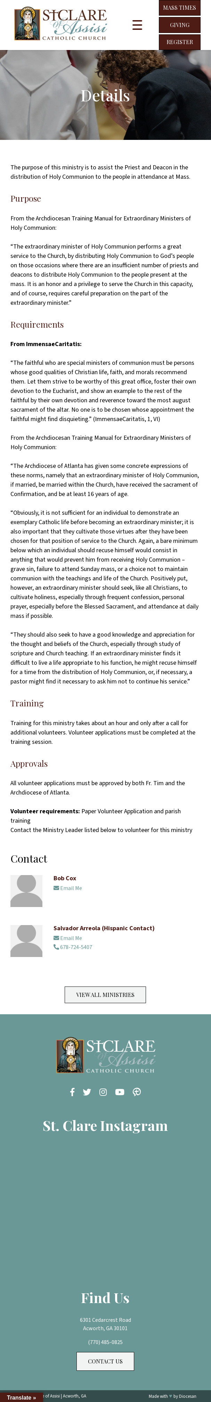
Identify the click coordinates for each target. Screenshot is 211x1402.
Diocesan (187, 1396)
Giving (179, 24)
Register (180, 41)
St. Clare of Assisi (44, 1396)
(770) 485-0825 (105, 1342)
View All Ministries (105, 994)
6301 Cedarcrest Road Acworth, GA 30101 (105, 1324)
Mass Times (179, 7)
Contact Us (105, 1361)
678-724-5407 (73, 947)
